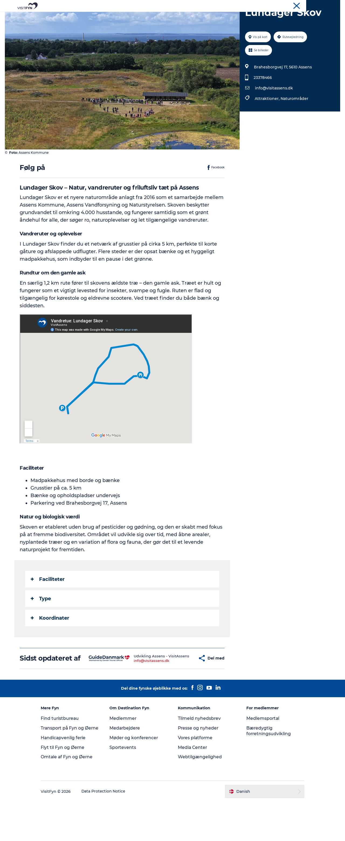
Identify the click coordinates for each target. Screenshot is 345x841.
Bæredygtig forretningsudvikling (266, 764)
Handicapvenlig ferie (68, 776)
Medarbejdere (127, 761)
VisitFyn (277, 5)
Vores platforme (195, 771)
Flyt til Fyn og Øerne (67, 786)
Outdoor (125, 17)
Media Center (193, 780)
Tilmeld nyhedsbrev (199, 751)
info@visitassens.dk (274, 113)
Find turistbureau (64, 751)
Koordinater (50, 644)
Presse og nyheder (198, 761)
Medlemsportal (261, 751)
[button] (182, 687)
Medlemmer (125, 751)
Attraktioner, (267, 124)
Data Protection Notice (108, 830)
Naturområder (294, 124)
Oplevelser (97, 17)
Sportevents (125, 780)
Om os (294, 5)
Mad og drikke (156, 17)
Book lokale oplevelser (235, 17)
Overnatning (192, 17)
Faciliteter (48, 605)
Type (41, 624)
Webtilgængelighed (200, 790)
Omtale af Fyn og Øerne (71, 795)
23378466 (262, 103)
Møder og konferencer (322, 5)
